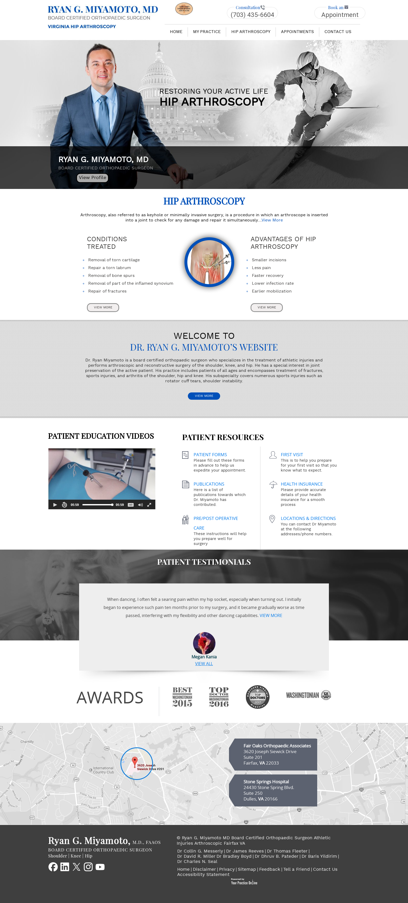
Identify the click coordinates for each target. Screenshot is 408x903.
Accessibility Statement (203, 874)
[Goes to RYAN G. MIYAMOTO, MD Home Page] (103, 16)
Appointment (340, 14)
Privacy (227, 869)
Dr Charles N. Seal (197, 861)
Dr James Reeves (245, 851)
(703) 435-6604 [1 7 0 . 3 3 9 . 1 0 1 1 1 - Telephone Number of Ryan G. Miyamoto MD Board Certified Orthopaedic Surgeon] (252, 14)
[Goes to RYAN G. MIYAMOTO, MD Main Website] (104, 847)
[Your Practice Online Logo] (244, 881)
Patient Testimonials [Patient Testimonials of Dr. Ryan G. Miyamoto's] (204, 561)
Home (176, 32)
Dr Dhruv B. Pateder (276, 856)
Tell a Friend (296, 869)
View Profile (92, 178)
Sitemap (247, 869)
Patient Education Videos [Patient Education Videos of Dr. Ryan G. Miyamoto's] (102, 471)
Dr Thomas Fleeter (287, 851)
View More (272, 220)
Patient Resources (223, 437)
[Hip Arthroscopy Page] (209, 262)
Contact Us (325, 869)
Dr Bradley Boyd (234, 856)
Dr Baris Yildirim (319, 856)
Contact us (337, 32)
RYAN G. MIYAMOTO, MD (106, 163)
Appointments (297, 32)
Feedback (269, 869)
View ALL (204, 663)
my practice (207, 32)
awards (110, 697)
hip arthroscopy (250, 32)
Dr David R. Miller (196, 856)
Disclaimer (204, 869)
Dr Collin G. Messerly (200, 851)
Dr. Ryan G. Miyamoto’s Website (204, 347)
